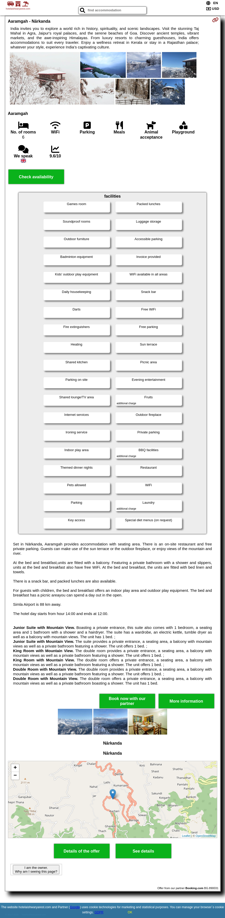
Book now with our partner (127, 701)
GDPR (99, 912)
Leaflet (186, 835)
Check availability (36, 177)
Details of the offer (82, 851)
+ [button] (15, 768)
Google (75, 907)
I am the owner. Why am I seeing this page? (36, 869)
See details (143, 851)
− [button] (15, 776)
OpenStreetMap (206, 835)
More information (186, 701)
